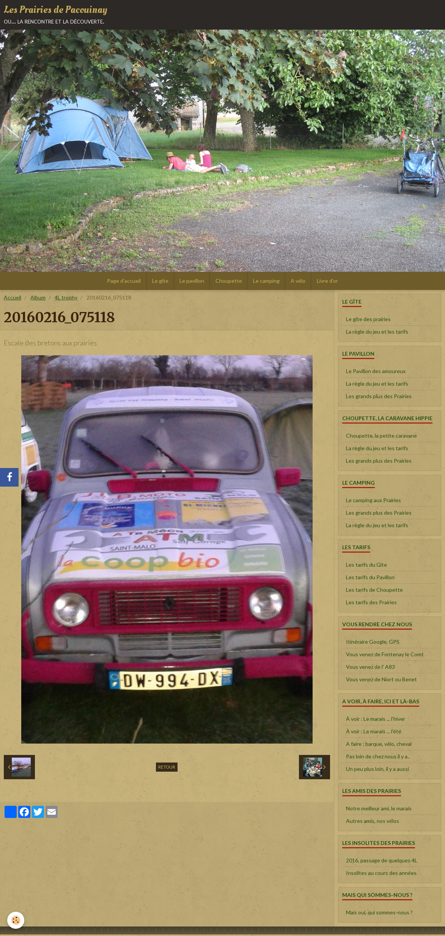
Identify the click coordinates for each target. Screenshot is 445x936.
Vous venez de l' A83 (370, 668)
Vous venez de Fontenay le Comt (385, 655)
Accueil (12, 299)
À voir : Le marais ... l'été (373, 733)
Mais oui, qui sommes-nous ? (379, 914)
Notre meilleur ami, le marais (379, 810)
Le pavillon (191, 282)
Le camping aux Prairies (373, 501)
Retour (166, 768)
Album (38, 299)
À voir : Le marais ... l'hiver (375, 720)
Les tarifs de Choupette (374, 591)
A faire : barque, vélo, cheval (379, 745)
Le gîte (159, 282)
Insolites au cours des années (381, 874)
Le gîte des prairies (368, 320)
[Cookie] (16, 920)
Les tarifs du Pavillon (370, 578)
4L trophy (66, 299)
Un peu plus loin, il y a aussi (377, 770)
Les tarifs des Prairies (371, 603)
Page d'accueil (122, 282)
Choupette (228, 282)
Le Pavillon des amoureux (376, 372)
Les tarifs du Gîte (366, 566)
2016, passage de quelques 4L (381, 862)
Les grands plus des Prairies (379, 397)
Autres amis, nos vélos (372, 822)
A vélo (299, 282)
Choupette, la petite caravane (381, 437)
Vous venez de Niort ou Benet (381, 681)
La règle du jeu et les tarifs (377, 333)
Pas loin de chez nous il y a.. (378, 758)
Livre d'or (329, 282)
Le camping (267, 282)
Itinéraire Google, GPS (372, 643)
